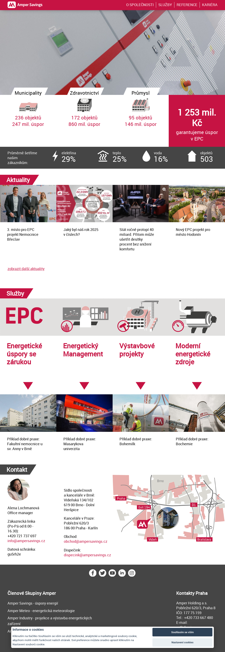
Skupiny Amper (40, 593)
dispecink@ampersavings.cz (87, 554)
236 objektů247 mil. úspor (28, 111)
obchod (70, 541)
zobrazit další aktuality (26, 268)
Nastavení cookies (182, 642)
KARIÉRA (209, 4)
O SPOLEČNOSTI (140, 4)
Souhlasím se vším (182, 632)
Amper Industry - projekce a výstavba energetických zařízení (50, 621)
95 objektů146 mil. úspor (141, 111)
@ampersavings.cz (91, 541)
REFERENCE (187, 4)
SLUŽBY (165, 4)
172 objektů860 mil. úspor (84, 111)
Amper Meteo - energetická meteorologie (41, 610)
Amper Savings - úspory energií (33, 603)
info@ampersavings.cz (26, 540)
